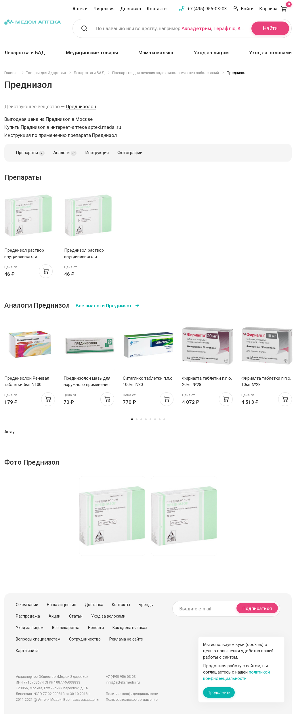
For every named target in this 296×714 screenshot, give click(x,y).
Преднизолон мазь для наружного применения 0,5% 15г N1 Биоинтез (87, 384)
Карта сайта (27, 650)
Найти (270, 28)
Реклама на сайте (126, 639)
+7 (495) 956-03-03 (207, 8)
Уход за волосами (270, 52)
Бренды (146, 604)
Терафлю (224, 28)
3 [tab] (141, 419)
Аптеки (79, 8)
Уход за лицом (211, 52)
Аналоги (65, 153)
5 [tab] (150, 419)
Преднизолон (81, 106)
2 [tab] (137, 419)
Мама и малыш (155, 52)
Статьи (76, 616)
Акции (54, 616)
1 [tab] (132, 419)
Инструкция (97, 152)
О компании (27, 604)
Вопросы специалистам (38, 639)
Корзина (275, 8)
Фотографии (129, 152)
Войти (247, 8)
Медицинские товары (92, 52)
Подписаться (257, 608)
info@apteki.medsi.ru (123, 682)
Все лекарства (65, 627)
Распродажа (28, 616)
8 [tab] (164, 419)
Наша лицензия (61, 604)
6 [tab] (155, 419)
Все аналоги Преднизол (104, 306)
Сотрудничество (85, 639)
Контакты (157, 8)
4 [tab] (146, 419)
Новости (96, 627)
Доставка (130, 8)
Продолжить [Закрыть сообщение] (218, 692)
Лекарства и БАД (24, 52)
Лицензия (103, 8)
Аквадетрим (196, 28)
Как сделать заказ (129, 627)
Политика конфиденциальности (132, 694)
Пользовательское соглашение (132, 700)
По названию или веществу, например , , (170, 28)
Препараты (30, 153)
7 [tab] (160, 419)
